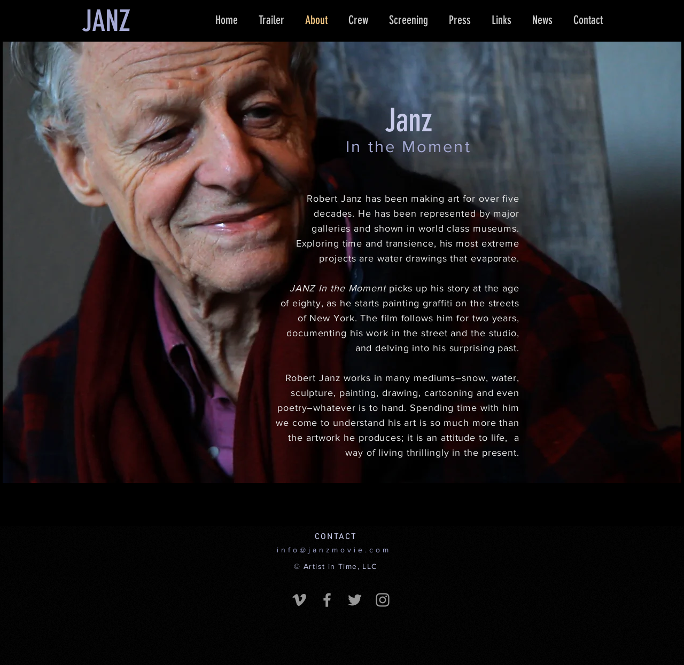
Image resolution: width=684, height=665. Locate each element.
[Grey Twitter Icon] (355, 600)
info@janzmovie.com (334, 549)
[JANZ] (105, 21)
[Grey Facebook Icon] (327, 600)
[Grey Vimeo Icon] (299, 600)
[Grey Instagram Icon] (383, 600)
